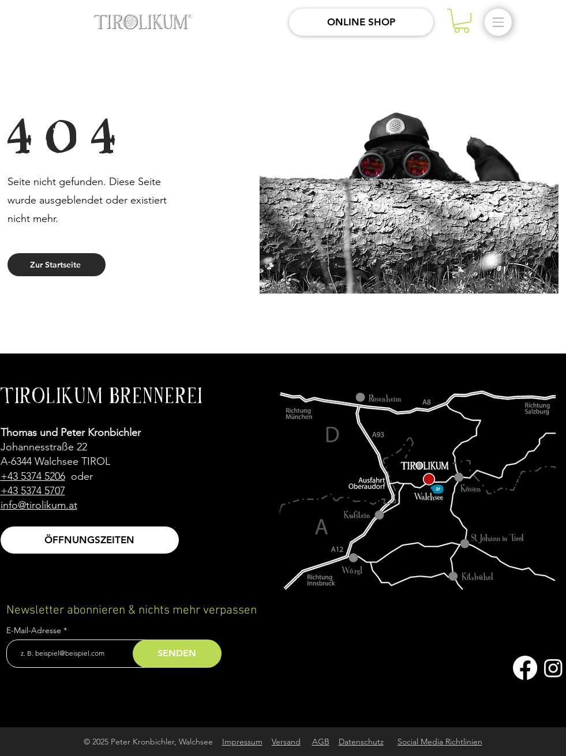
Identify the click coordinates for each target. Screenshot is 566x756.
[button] (461, 21)
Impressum (242, 741)
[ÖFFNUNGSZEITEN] (90, 540)
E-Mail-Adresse (34, 630)
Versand (286, 741)
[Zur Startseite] (57, 264)
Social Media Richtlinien (440, 741)
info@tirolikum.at (39, 505)
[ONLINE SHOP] (361, 22)
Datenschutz (361, 741)
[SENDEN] (177, 654)
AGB (320, 741)
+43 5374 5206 (33, 476)
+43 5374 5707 (33, 490)
